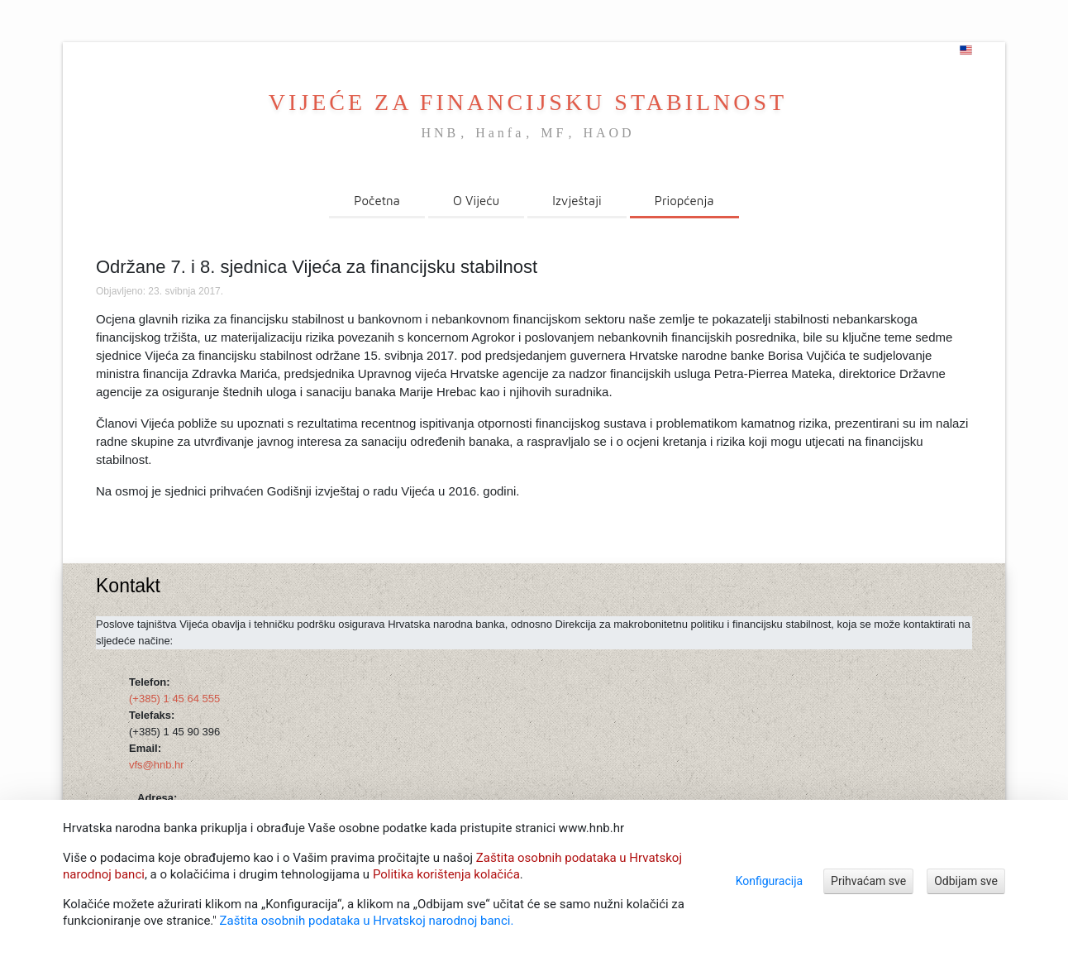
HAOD (608, 133)
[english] (966, 50)
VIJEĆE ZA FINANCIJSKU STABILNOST (528, 102)
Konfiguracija (769, 881)
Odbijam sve (966, 881)
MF (553, 133)
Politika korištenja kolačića (446, 874)
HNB (440, 133)
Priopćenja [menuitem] (684, 201)
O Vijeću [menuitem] (476, 201)
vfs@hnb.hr (156, 765)
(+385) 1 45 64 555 (174, 698)
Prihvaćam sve (868, 881)
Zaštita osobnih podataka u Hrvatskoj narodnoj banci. (367, 920)
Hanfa (499, 133)
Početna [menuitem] (377, 201)
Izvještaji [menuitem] (576, 201)
